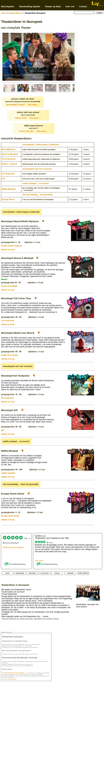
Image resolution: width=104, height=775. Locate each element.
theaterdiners (15, 13)
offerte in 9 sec (8, 250)
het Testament (8, 174)
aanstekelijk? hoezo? (22, 105)
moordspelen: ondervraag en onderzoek (40, 145)
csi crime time (7, 320)
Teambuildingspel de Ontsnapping (13, 673)
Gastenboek (12, 679)
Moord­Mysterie (8, 149)
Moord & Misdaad (10, 154)
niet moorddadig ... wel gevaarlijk (37, 195)
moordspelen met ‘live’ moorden (37, 169)
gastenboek (9, 75)
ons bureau (45, 573)
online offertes (83, 573)
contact (57, 573)
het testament (7, 398)
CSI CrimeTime (8, 159)
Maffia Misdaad (9, 189)
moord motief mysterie (11, 246)
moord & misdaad (9, 286)
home (3, 13)
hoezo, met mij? (33, 131)
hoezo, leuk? (28, 118)
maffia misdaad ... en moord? (35, 183)
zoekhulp (70, 573)
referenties (32, 573)
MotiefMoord (9, 164)
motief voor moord (9, 355)
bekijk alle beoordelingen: (13, 547)
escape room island (10, 516)
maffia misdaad (8, 473)
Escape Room (8, 199)
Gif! (3, 179)
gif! (2, 430)
